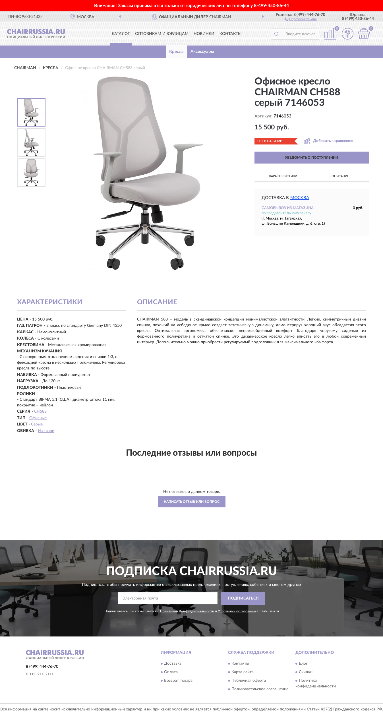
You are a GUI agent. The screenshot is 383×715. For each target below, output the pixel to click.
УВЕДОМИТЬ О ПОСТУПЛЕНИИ (311, 157)
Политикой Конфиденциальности (187, 611)
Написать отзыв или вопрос (192, 501)
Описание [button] (340, 176)
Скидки (305, 672)
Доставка (172, 664)
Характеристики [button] (283, 176)
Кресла (176, 51)
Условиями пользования (237, 611)
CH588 (40, 412)
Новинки (204, 34)
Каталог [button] (121, 34)
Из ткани (46, 431)
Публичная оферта (248, 681)
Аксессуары (202, 51)
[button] (301, 18)
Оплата (171, 672)
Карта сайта (242, 672)
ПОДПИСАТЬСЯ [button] (243, 598)
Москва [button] (299, 198)
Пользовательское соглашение (259, 689)
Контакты (231, 34)
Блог (303, 664)
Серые (37, 424)
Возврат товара (178, 681)
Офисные (38, 418)
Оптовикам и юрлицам (162, 34)
